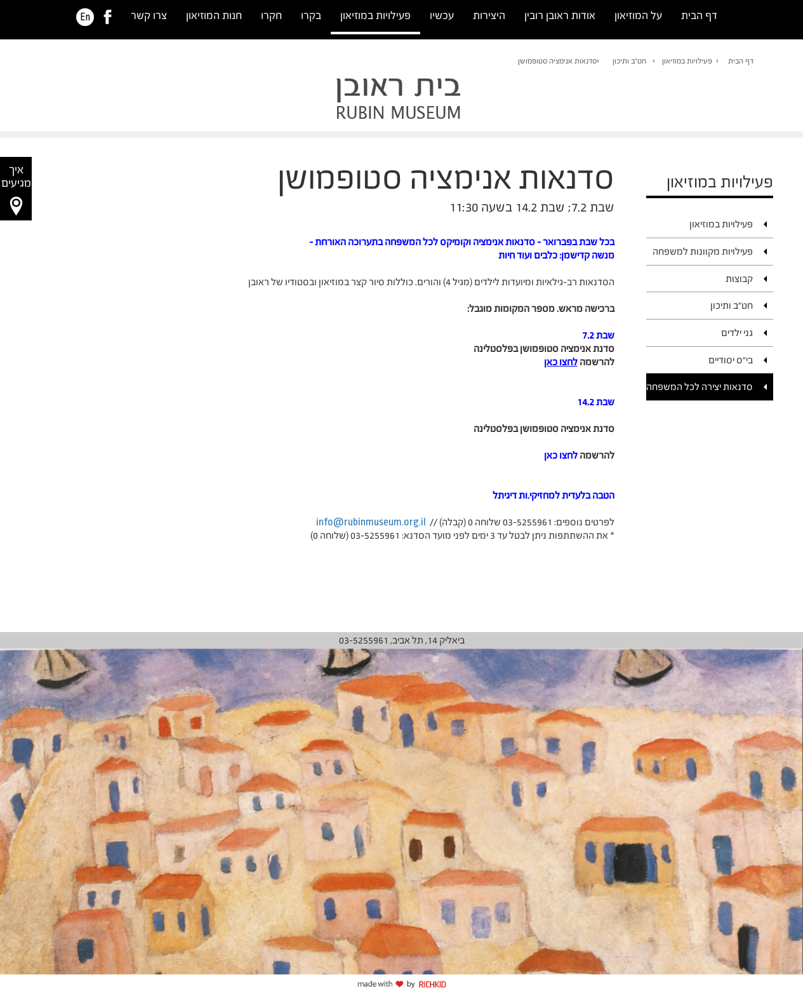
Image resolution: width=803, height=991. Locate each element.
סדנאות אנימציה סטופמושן (557, 61)
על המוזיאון (638, 15)
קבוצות (739, 279)
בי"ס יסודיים (730, 360)
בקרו (311, 15)
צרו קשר (149, 15)
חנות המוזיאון (214, 15)
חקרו (271, 15)
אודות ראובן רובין (559, 15)
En (85, 17)
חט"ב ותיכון (629, 61)
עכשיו (442, 15)
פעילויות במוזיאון (375, 15)
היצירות (489, 15)
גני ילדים (737, 333)
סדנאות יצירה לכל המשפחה (699, 387)
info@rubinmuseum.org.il (371, 522)
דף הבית (699, 15)
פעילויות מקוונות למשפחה (703, 251)
